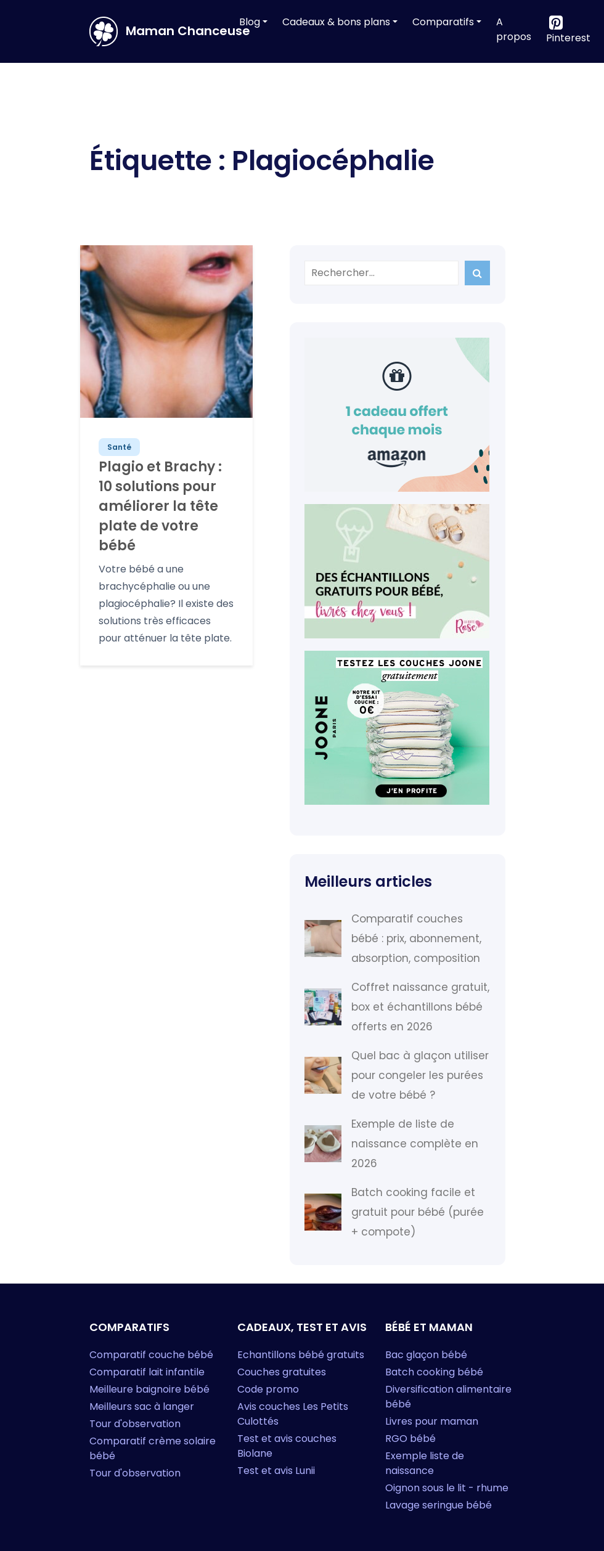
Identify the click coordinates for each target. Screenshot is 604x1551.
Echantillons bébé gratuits (300, 1355)
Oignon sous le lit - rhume (446, 1488)
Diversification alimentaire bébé (448, 1396)
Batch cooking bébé (434, 1372)
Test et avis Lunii (276, 1470)
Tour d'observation (135, 1424)
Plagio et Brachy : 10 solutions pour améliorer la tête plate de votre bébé (160, 506)
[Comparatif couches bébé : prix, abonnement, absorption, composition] (322, 938)
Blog (249, 22)
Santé (119, 447)
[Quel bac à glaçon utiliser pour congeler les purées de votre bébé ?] (322, 1075)
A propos (513, 29)
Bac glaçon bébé (426, 1355)
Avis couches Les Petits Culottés (292, 1413)
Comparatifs (443, 22)
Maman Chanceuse (155, 31)
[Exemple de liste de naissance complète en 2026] (322, 1143)
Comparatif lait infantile (147, 1372)
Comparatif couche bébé (151, 1355)
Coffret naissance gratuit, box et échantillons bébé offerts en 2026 (420, 1007)
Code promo (268, 1389)
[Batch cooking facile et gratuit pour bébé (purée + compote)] (322, 1212)
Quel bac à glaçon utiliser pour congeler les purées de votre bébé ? (420, 1075)
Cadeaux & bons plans (336, 22)
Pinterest (568, 38)
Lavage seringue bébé (438, 1505)
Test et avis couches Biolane (287, 1445)
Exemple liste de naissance (424, 1463)
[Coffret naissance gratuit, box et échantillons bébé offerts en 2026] (322, 1006)
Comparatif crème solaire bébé (152, 1448)
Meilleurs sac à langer (141, 1406)
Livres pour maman (431, 1421)
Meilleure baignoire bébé (149, 1389)
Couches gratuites (281, 1372)
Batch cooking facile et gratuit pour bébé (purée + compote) (417, 1212)
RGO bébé (410, 1438)
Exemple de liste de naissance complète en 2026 (414, 1144)
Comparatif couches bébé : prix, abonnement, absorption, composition (416, 938)
